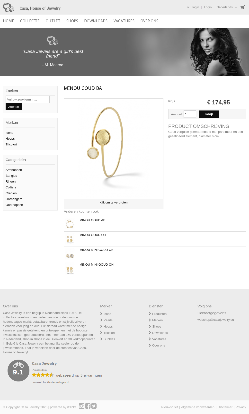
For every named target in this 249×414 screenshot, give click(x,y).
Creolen (11, 193)
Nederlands (225, 7)
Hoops (10, 138)
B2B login (192, 7)
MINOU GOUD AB (92, 220)
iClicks (71, 407)
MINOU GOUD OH (93, 235)
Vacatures (159, 339)
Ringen (11, 181)
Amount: (177, 114)
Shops (156, 326)
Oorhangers (14, 199)
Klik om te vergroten (113, 202)
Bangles (11, 175)
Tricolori (11, 144)
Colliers (11, 187)
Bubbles (109, 339)
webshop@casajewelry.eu (215, 319)
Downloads (160, 333)
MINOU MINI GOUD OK (96, 250)
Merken (157, 320)
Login (208, 7)
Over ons (158, 345)
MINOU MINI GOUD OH (97, 264)
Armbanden (14, 170)
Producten (159, 314)
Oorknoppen (14, 205)
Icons (9, 133)
